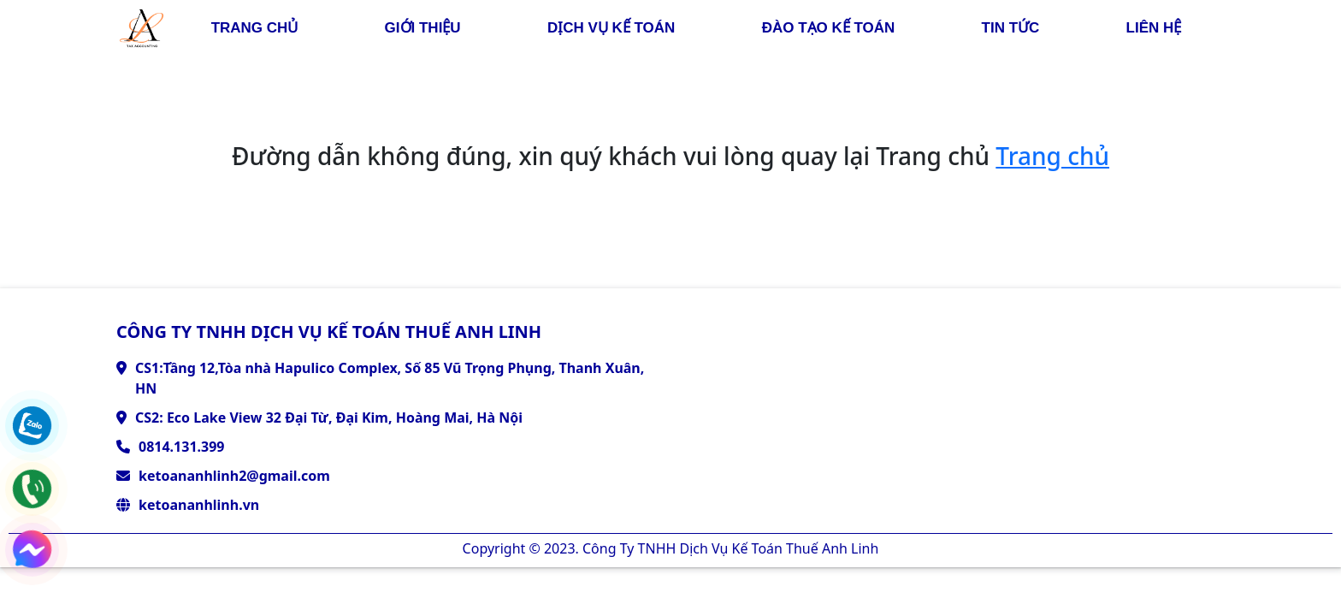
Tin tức (1011, 28)
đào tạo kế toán (828, 28)
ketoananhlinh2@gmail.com (234, 475)
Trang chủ (1052, 155)
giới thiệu (423, 28)
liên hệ (1154, 28)
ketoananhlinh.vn (199, 504)
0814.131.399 (182, 446)
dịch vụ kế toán (611, 28)
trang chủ (254, 28)
